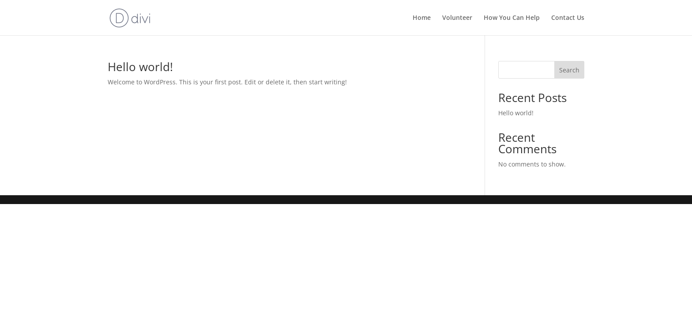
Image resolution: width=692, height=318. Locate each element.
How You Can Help (512, 18)
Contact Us (567, 18)
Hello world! (140, 67)
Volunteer (457, 18)
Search (569, 70)
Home (422, 18)
